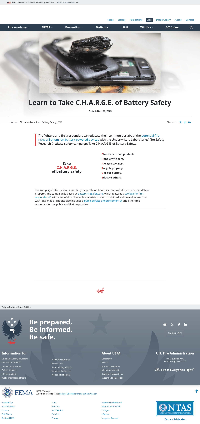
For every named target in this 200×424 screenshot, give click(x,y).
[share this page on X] (180, 122)
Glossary (55, 406)
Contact (190, 19)
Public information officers (14, 378)
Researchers (57, 363)
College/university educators (15, 358)
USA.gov (105, 414)
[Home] (33, 14)
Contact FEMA (8, 418)
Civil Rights (7, 414)
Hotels (110, 19)
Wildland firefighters (61, 374)
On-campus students (11, 362)
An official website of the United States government (41, 2)
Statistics (102, 27)
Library (121, 19)
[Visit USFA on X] (172, 324)
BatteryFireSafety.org (90, 193)
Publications (136, 19)
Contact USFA (175, 333)
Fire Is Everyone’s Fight (175, 370)
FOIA (54, 402)
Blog (149, 19)
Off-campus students (11, 366)
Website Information (111, 406)
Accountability (8, 406)
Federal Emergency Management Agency (78, 393)
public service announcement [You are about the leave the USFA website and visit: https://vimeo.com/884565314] (101, 200)
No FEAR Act (57, 410)
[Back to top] (196, 392)
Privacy (55, 418)
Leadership (107, 358)
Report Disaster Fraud (112, 402)
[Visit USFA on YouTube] (165, 324)
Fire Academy (17, 27)
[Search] (191, 27)
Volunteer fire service (61, 371)
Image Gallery (163, 19)
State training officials (62, 367)
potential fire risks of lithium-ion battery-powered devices (98, 138)
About (178, 19)
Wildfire (145, 27)
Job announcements (111, 370)
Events (105, 362)
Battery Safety (49, 122)
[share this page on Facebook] (185, 122)
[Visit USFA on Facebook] (179, 324)
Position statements (111, 366)
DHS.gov (105, 410)
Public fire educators (61, 359)
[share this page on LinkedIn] (189, 122)
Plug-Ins (55, 414)
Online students (9, 370)
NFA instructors (9, 374)
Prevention (72, 27)
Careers (5, 410)
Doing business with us (112, 374)
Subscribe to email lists (112, 378)
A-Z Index (171, 27)
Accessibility (7, 402)
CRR (60, 122)
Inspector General (110, 418)
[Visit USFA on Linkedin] (185, 324)
